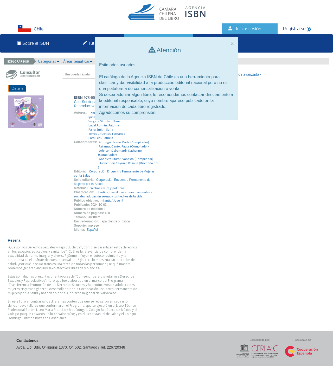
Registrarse (294, 28)
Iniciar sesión (248, 28)
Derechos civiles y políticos (105, 188)
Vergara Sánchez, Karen (104, 121)
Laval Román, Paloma (103, 125)
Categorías (48, 61)
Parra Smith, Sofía (100, 129)
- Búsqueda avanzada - (243, 74)
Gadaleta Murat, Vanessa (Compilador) (126, 159)
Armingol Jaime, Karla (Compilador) (124, 142)
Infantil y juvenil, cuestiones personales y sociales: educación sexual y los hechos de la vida (113, 194)
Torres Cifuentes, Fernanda (106, 134)
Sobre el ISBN (33, 43)
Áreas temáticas (77, 61)
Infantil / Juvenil (112, 200)
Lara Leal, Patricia (100, 138)
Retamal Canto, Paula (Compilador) (124, 146)
